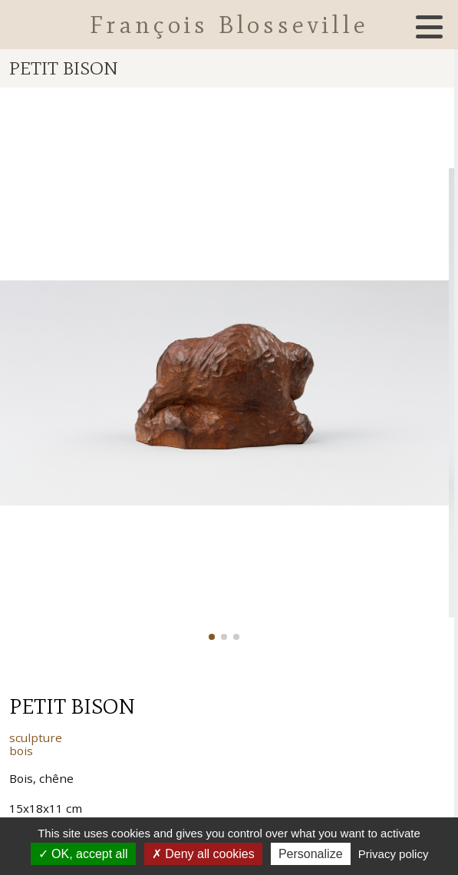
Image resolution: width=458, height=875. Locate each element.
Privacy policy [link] (393, 853)
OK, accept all (83, 853)
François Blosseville (229, 24)
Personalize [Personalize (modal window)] (310, 853)
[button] (212, 637)
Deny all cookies (203, 853)
